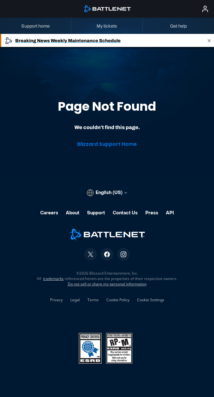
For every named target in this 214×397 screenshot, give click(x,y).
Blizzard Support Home (107, 144)
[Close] (209, 40)
